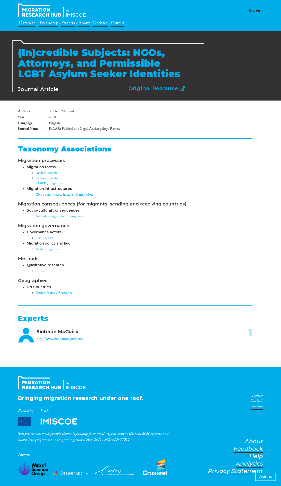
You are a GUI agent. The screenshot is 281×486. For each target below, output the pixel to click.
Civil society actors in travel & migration (64, 195)
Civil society (44, 238)
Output (117, 24)
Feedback (248, 448)
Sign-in (255, 10)
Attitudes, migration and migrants (60, 217)
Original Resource (156, 88)
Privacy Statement (235, 471)
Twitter (257, 396)
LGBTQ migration (49, 184)
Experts (68, 24)
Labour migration (48, 179)
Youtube (257, 407)
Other (40, 272)
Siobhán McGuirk (57, 331)
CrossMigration (53, 10)
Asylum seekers (47, 173)
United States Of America (54, 293)
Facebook (256, 402)
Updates (100, 24)
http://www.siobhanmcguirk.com (60, 339)
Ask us (265, 476)
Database (27, 24)
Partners (51, 421)
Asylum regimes (47, 250)
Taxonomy (48, 24)
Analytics (249, 463)
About (84, 24)
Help (256, 456)
